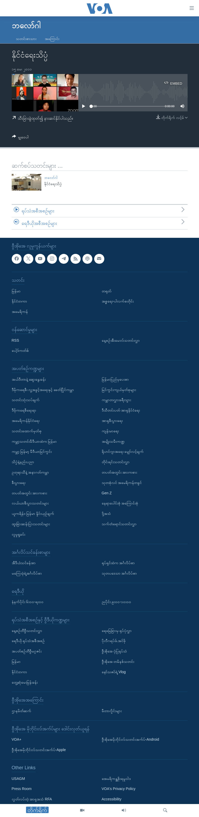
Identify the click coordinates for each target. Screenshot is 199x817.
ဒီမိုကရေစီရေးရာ (24, 410)
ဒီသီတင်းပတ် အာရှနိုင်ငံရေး (121, 410)
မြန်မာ (16, 291)
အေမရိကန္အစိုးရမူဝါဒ (116, 779)
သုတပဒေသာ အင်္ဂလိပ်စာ (119, 573)
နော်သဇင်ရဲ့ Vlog (114, 672)
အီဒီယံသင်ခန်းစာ (24, 563)
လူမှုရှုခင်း (18, 534)
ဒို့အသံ (106, 514)
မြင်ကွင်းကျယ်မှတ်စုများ (119, 390)
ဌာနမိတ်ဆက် (21, 711)
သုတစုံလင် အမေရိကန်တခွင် (122, 483)
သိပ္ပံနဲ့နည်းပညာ (23, 462)
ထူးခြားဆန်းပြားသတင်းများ (31, 524)
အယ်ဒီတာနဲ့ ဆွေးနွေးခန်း (29, 379)
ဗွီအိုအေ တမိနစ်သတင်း (118, 662)
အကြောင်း (52, 39)
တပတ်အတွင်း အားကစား (29, 493)
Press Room (22, 789)
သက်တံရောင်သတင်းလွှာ (119, 524)
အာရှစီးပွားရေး (112, 420)
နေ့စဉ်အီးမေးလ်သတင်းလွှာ (121, 340)
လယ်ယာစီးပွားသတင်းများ (30, 503)
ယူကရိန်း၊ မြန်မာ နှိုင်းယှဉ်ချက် (33, 514)
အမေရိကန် (20, 312)
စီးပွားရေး (18, 483)
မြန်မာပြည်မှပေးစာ (115, 379)
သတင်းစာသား (26, 39)
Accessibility (111, 799)
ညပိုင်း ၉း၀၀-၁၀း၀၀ (116, 602)
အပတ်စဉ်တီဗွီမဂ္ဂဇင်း (27, 651)
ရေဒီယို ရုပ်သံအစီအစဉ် (28, 641)
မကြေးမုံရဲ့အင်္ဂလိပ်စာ (27, 573)
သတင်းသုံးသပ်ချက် (26, 400)
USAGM (18, 779)
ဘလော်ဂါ (50, 178)
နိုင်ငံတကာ (19, 301)
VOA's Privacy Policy (119, 789)
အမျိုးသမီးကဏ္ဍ (113, 441)
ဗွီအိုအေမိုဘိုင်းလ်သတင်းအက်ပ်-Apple (39, 750)
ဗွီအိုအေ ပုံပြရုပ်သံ (114, 651)
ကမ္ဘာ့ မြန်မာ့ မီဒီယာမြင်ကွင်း (32, 452)
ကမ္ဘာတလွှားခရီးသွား (116, 400)
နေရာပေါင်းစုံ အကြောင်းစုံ (120, 503)
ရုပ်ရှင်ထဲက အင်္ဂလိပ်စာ (118, 563)
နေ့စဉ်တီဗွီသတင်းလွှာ (27, 631)
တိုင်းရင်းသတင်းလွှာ (116, 462)
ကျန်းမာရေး (110, 431)
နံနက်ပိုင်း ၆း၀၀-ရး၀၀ (28, 602)
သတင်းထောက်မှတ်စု (27, 431)
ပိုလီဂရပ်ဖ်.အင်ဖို (114, 641)
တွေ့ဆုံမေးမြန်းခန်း (25, 682)
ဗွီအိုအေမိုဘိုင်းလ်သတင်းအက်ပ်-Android (130, 740)
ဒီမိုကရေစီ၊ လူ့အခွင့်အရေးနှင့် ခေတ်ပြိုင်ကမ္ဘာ (43, 390)
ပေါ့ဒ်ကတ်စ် (20, 351)
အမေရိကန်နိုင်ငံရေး (26, 420)
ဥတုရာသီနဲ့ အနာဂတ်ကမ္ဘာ (30, 472)
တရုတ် (106, 291)
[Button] (20, 138)
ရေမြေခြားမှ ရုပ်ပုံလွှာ (117, 631)
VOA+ (17, 740)
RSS (15, 340)
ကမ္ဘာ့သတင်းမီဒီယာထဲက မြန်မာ (34, 441)
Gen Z (107, 493)
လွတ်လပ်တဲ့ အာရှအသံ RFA (32, 799)
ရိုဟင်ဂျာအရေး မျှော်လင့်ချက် (123, 452)
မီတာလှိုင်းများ (112, 711)
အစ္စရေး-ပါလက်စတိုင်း (118, 301)
